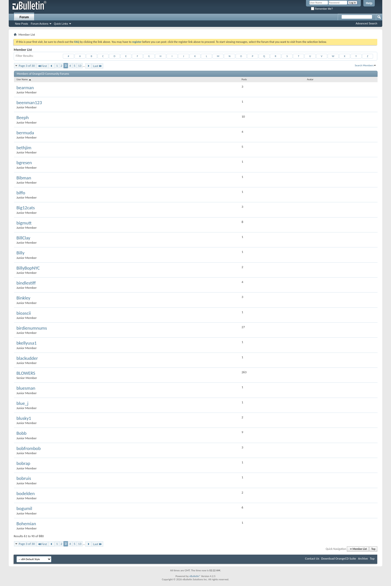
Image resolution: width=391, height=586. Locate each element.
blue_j (22, 403)
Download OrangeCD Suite (338, 558)
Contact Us (312, 558)
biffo (20, 193)
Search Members (364, 65)
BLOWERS (25, 373)
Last (97, 66)
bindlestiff (26, 283)
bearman (25, 87)
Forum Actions (39, 23)
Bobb (21, 433)
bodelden (25, 493)
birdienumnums (31, 328)
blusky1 (23, 418)
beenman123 (29, 102)
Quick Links (61, 23)
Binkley (23, 298)
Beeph (22, 117)
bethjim (23, 147)
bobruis (23, 478)
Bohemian (26, 523)
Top (373, 549)
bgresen (24, 162)
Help (369, 3)
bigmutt (24, 223)
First (42, 66)
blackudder (27, 358)
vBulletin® (194, 576)
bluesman (25, 388)
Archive (363, 558)
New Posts (21, 23)
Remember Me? (322, 8)
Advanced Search (366, 23)
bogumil (24, 508)
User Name (24, 79)
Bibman (23, 178)
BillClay (23, 238)
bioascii (23, 313)
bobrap (23, 463)
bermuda (25, 133)
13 (79, 66)
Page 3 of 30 (27, 66)
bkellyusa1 (26, 343)
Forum (24, 17)
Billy (20, 253)
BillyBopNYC (28, 268)
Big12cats (25, 208)
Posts (244, 79)
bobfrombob (28, 448)
